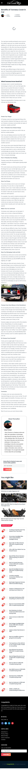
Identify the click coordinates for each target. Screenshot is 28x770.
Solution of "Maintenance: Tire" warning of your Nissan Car (17, 589)
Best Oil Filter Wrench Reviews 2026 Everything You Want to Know (16, 557)
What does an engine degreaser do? (10, 491)
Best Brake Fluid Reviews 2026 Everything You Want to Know (16, 598)
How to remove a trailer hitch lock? (16, 617)
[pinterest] (12, 723)
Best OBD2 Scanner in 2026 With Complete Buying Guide (17, 670)
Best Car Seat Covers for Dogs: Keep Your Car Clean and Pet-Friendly (12, 519)
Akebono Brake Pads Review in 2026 (17, 630)
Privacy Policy (4, 734)
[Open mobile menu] (1, 3)
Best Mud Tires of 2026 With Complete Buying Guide (16, 676)
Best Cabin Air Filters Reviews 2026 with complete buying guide (16, 544)
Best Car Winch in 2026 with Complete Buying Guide (16, 663)
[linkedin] (9, 723)
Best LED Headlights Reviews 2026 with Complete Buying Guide (16, 570)
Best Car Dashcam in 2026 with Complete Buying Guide (17, 683)
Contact (3, 739)
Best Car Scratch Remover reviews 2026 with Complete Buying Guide (16, 564)
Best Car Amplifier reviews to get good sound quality (16, 637)
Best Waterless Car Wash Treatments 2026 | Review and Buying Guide (16, 612)
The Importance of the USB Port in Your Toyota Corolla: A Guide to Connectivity (17, 644)
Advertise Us (4, 732)
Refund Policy (4, 735)
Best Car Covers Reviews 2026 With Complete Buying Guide (16, 604)
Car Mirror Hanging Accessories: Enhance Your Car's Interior (16, 577)
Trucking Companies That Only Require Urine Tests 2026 (17, 530)
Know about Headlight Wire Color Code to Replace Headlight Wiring (16, 538)
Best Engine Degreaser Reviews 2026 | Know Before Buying (17, 582)
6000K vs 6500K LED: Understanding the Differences (17, 689)
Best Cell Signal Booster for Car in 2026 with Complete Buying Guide (17, 657)
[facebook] (2, 723)
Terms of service (5, 737)
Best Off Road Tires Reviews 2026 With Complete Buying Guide (16, 651)
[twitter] (5, 723)
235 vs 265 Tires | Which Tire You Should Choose (17, 550)
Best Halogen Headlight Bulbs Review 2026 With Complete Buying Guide (16, 625)
